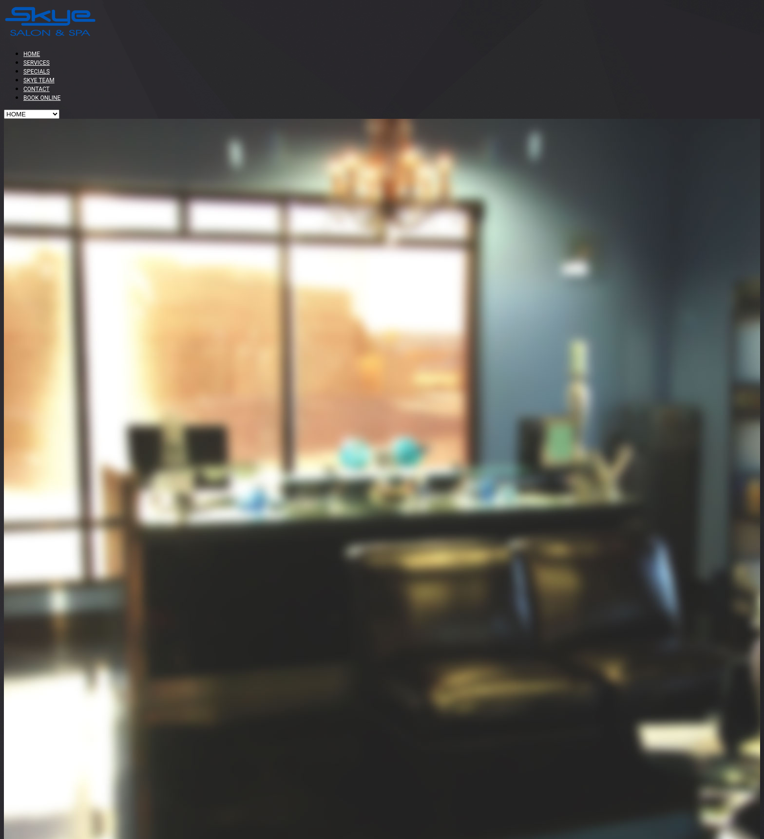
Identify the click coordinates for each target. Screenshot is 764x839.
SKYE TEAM (39, 80)
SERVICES (36, 62)
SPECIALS (36, 71)
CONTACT (36, 89)
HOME (31, 54)
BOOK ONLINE (41, 97)
